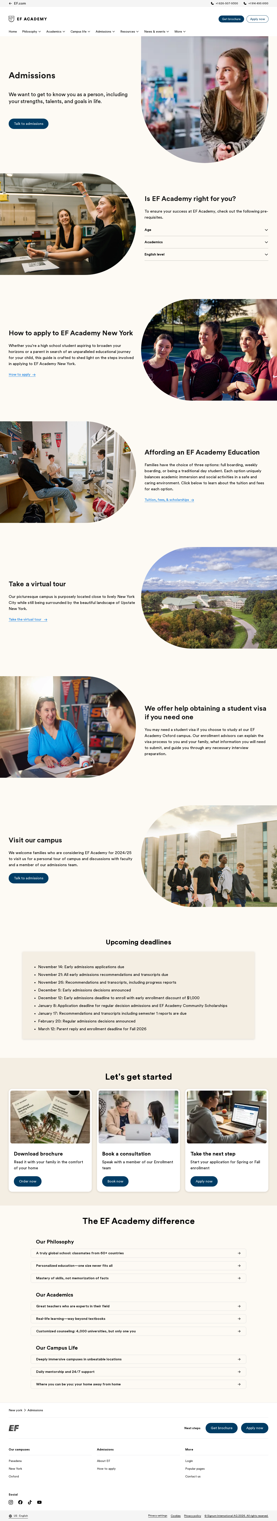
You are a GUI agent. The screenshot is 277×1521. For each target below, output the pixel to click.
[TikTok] (30, 1502)
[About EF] (138, 1461)
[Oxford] (50, 1476)
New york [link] (15, 1410)
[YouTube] (39, 1502)
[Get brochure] (231, 19)
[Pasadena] (50, 1461)
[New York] (50, 1468)
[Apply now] (257, 19)
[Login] (226, 1461)
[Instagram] (11, 1502)
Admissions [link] (35, 1410)
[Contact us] (226, 1476)
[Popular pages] (226, 1468)
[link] (28, 19)
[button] (28, 124)
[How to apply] (138, 1468)
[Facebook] (20, 1502)
